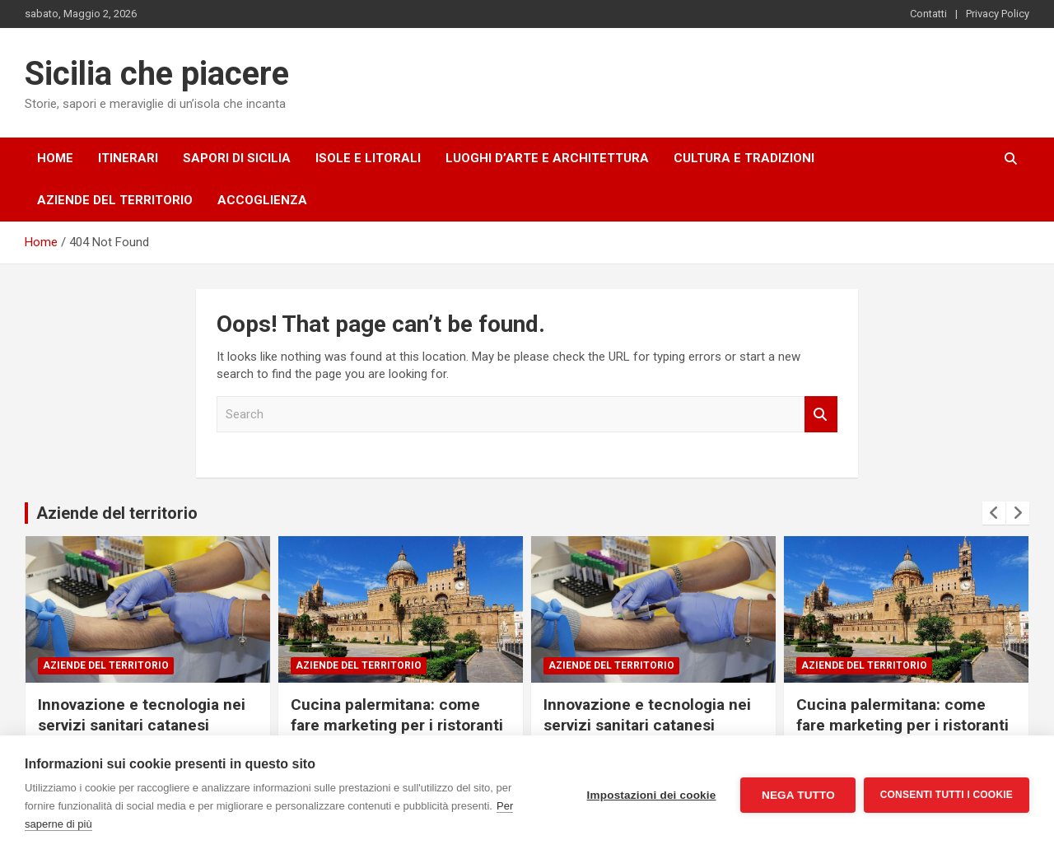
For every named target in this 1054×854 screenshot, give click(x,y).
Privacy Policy (997, 13)
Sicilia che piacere (157, 73)
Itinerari (128, 158)
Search (820, 414)
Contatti (928, 13)
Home (55, 158)
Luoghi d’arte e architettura (547, 158)
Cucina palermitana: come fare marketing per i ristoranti (397, 715)
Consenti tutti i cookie (946, 794)
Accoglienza (262, 200)
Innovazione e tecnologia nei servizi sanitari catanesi (141, 715)
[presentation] (993, 513)
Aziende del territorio (115, 200)
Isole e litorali (368, 158)
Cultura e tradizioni (744, 158)
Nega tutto (797, 795)
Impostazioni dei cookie (651, 795)
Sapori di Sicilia (237, 158)
